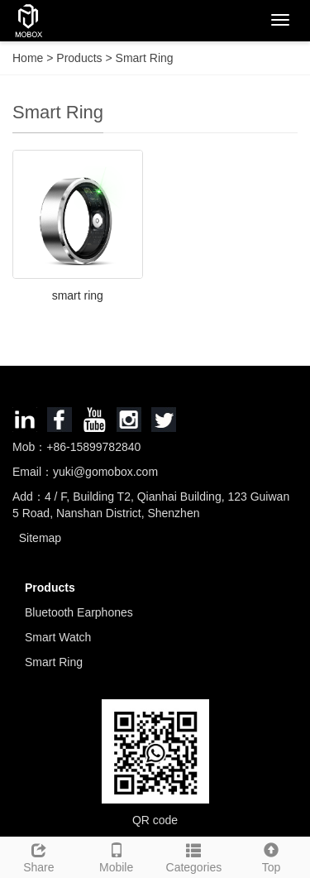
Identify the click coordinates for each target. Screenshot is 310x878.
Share (39, 855)
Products (80, 58)
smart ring (77, 295)
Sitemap (40, 538)
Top (271, 855)
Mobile (116, 855)
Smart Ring (143, 58)
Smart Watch (58, 637)
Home (27, 58)
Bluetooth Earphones (79, 612)
